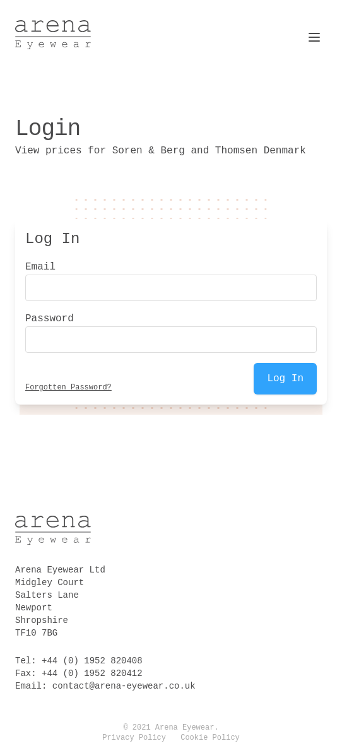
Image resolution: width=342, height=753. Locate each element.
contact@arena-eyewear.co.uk (124, 686)
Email (40, 267)
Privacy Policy (134, 737)
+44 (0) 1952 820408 (92, 661)
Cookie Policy (210, 737)
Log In (285, 378)
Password (49, 318)
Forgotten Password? (68, 387)
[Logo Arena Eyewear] (53, 34)
